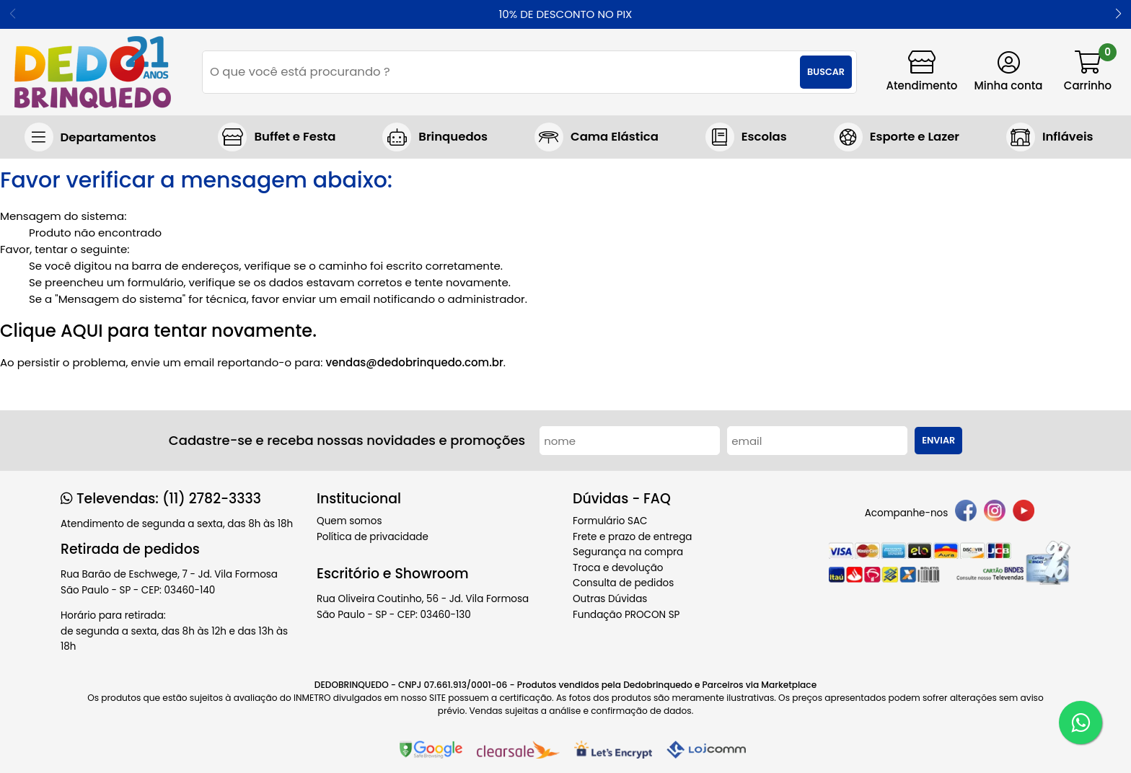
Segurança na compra (628, 552)
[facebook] (966, 513)
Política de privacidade (372, 537)
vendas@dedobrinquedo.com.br (414, 362)
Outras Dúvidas (610, 599)
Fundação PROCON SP (626, 615)
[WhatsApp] (1080, 722)
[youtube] (1023, 513)
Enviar (938, 440)
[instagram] (994, 513)
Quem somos (349, 521)
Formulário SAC (610, 521)
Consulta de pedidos (623, 583)
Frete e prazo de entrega (632, 537)
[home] (92, 72)
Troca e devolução (618, 568)
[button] (1118, 14)
